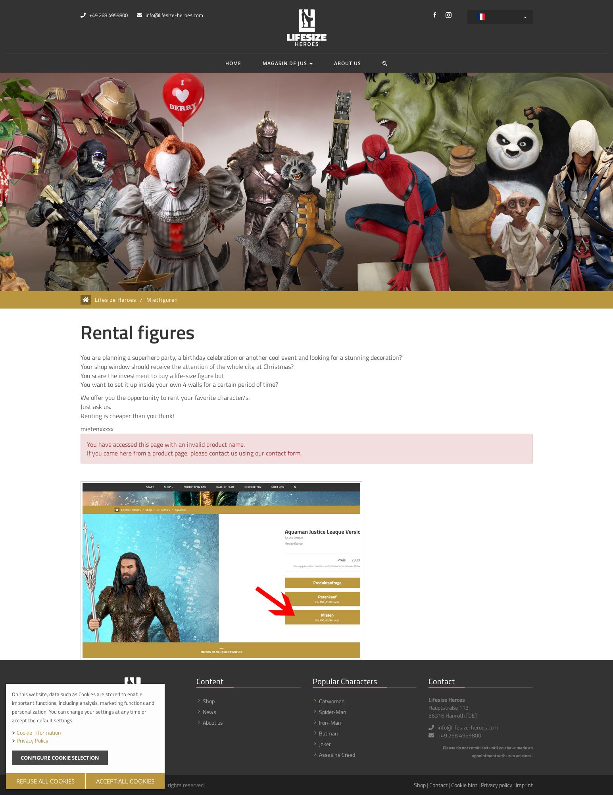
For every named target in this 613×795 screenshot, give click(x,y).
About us (347, 63)
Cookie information (39, 732)
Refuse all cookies (45, 781)
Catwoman (332, 701)
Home (233, 63)
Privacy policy (496, 785)
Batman (328, 733)
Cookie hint (464, 785)
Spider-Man (332, 712)
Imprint (524, 785)
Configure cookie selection (60, 757)
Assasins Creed (337, 755)
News (209, 712)
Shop (209, 701)
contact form (283, 453)
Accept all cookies (125, 781)
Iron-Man (330, 722)
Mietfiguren (162, 300)
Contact (438, 785)
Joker (325, 744)
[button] (385, 63)
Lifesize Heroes (115, 300)
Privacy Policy (32, 740)
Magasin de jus (288, 63)
